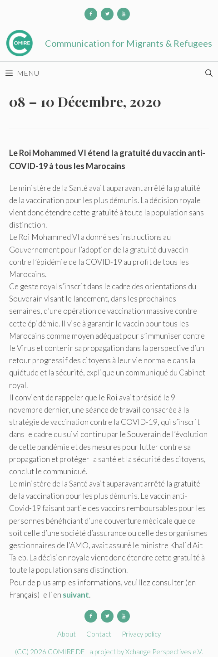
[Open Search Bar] (208, 73)
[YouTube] (123, 14)
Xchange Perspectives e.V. (164, 651)
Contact (98, 634)
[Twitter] (107, 14)
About (66, 634)
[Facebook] (90, 14)
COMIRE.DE (67, 651)
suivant (76, 594)
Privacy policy (141, 634)
